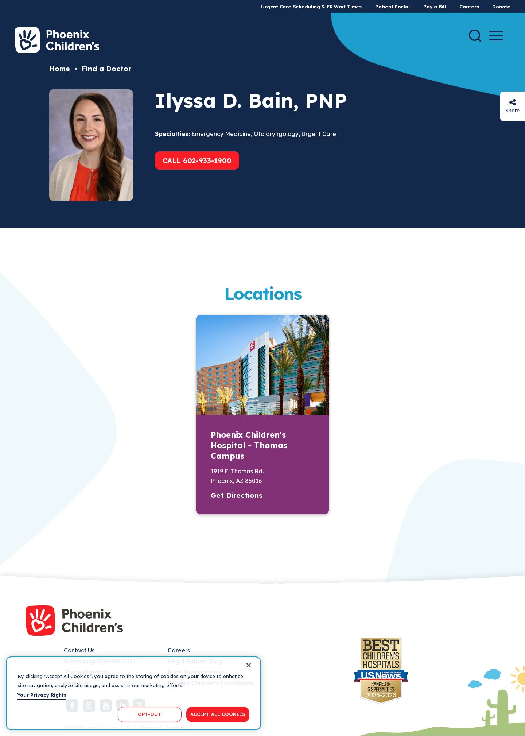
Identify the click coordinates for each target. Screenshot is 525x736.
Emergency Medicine (221, 133)
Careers (469, 6)
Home (59, 68)
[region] (133, 693)
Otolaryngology (276, 133)
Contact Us (79, 650)
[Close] (249, 665)
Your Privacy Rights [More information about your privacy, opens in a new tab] (42, 695)
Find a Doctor (106, 68)
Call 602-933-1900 (197, 160)
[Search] (475, 35)
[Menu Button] (496, 35)
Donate (501, 6)
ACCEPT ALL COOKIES (217, 714)
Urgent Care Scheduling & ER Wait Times (311, 6)
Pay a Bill (434, 6)
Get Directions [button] (236, 495)
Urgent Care (319, 133)
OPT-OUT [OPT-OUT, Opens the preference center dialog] (149, 714)
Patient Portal (392, 6)
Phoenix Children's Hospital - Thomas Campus (249, 445)
